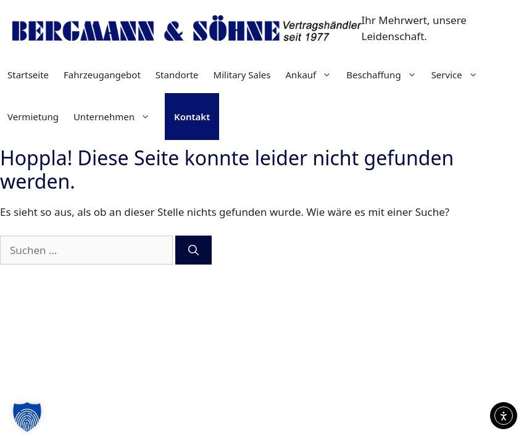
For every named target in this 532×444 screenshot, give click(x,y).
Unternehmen (115, 116)
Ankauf (312, 74)
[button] (27, 417)
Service (458, 74)
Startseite (28, 74)
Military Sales (242, 74)
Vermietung (33, 116)
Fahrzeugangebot (102, 74)
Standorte (177, 74)
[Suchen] (193, 250)
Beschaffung (384, 74)
